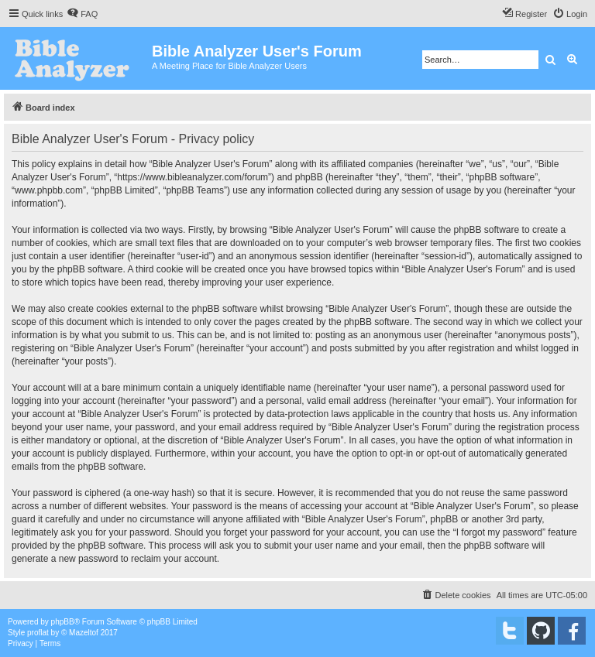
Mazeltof (83, 632)
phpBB (62, 622)
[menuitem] (82, 14)
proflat (38, 632)
